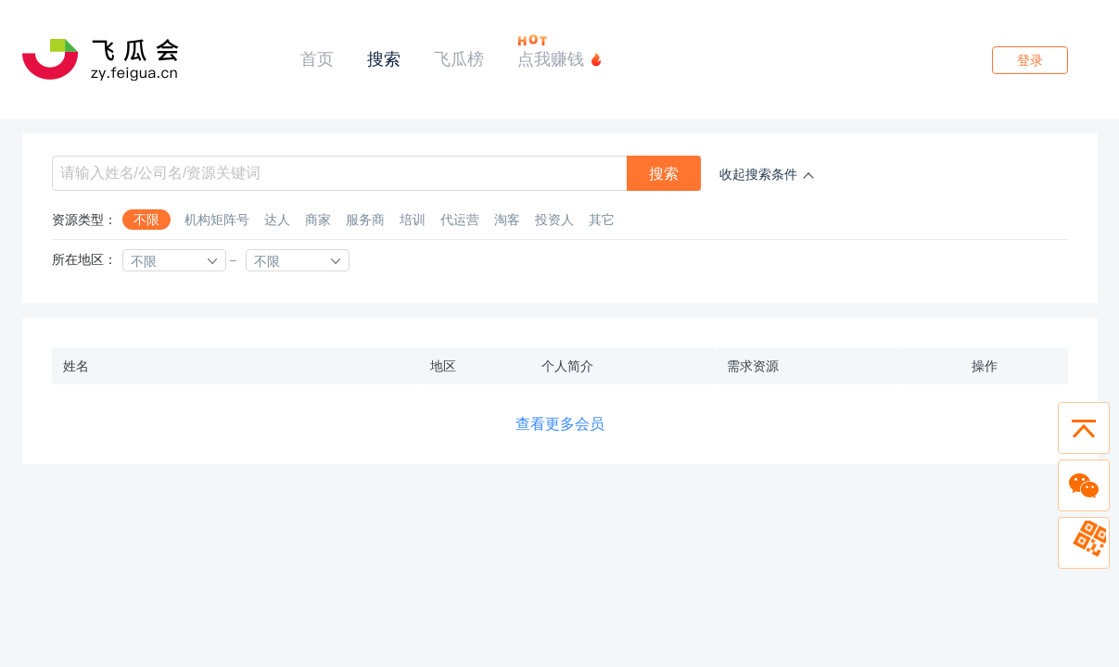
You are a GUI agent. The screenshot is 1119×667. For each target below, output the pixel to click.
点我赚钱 (550, 58)
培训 (413, 219)
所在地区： (84, 259)
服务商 (365, 219)
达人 (277, 219)
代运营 (459, 219)
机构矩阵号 (216, 219)
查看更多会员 (559, 423)
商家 (318, 219)
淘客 (507, 219)
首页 (317, 58)
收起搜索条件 (758, 174)
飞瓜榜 (459, 58)
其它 (602, 219)
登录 (1030, 60)
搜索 (384, 58)
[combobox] (174, 260)
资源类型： (84, 219)
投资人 (554, 219)
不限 (146, 219)
